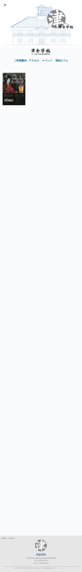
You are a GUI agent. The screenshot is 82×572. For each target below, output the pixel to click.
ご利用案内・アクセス (26, 60)
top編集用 (4, 538)
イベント (47, 60)
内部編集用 (11, 538)
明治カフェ (61, 60)
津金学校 (41, 545)
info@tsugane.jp (44, 563)
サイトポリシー (63, 568)
